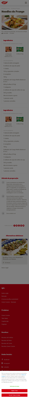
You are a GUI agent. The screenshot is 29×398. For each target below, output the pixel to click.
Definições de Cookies (14, 386)
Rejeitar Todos (14, 390)
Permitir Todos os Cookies (14, 395)
